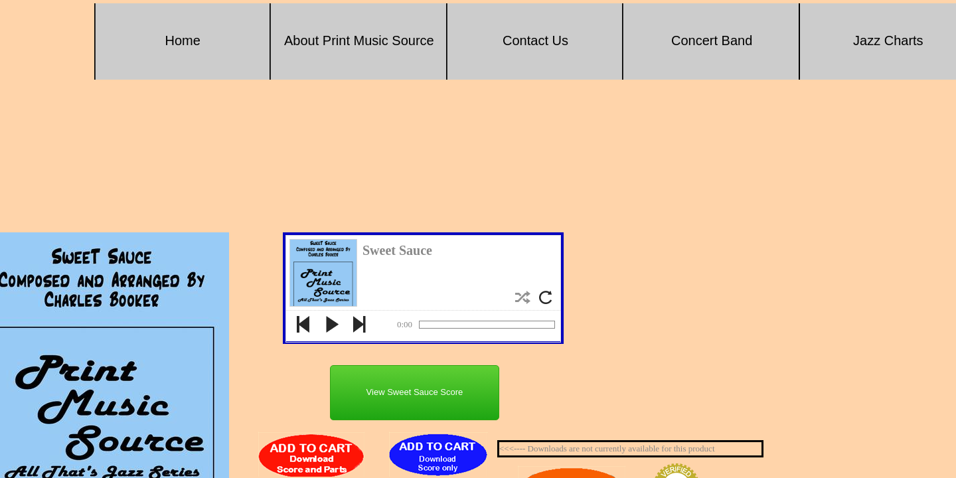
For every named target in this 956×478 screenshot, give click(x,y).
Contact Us (535, 40)
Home (182, 40)
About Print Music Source (359, 40)
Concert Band (711, 40)
